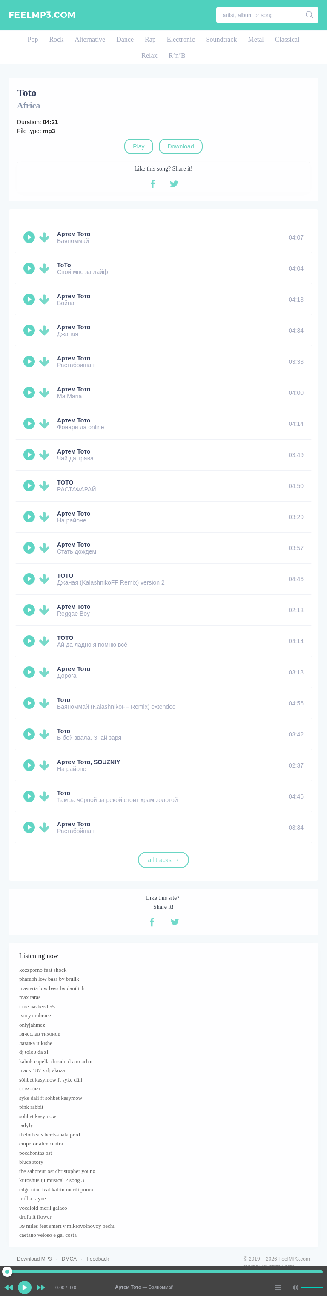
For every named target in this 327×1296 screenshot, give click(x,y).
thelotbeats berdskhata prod (49, 1134)
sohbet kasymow (37, 1116)
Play (138, 146)
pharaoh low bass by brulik (49, 979)
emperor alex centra (41, 1143)
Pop (32, 39)
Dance (125, 39)
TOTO (65, 482)
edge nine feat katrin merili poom (56, 1189)
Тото (63, 700)
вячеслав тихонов (39, 1034)
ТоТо (64, 265)
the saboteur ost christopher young (57, 1171)
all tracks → (163, 859)
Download (180, 146)
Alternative (90, 39)
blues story (31, 1162)
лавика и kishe (35, 1043)
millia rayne (32, 1198)
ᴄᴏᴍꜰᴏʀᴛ (29, 1088)
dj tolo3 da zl (33, 1052)
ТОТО (65, 575)
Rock (56, 39)
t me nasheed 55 (37, 1006)
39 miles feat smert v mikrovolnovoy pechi (67, 1226)
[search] (309, 15)
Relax (149, 55)
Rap (150, 39)
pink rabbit (31, 1107)
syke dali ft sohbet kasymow (50, 1098)
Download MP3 (34, 1259)
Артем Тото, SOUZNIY (88, 762)
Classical (287, 39)
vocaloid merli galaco (43, 1208)
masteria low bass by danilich (52, 988)
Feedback (97, 1259)
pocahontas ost (35, 1153)
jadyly (26, 1125)
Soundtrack (221, 39)
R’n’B (177, 55)
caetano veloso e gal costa (48, 1235)
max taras (29, 997)
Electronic (181, 39)
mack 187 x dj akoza (42, 1070)
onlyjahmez (32, 1025)
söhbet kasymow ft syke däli (50, 1079)
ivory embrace (35, 1015)
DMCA (69, 1259)
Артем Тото (73, 234)
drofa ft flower (35, 1216)
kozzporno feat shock (42, 970)
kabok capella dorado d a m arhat (56, 1061)
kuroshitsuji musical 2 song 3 (51, 1180)
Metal (256, 39)
